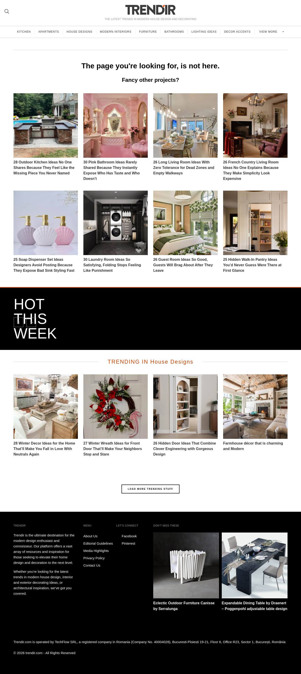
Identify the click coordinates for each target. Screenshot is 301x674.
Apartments (48, 31)
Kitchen (24, 31)
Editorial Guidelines (98, 543)
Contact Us (91, 565)
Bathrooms (174, 31)
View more (268, 31)
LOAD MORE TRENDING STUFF (150, 489)
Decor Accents (237, 31)
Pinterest (125, 543)
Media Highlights (96, 551)
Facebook (126, 536)
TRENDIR (150, 10)
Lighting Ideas (204, 31)
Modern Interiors (116, 31)
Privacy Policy (94, 558)
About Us (90, 536)
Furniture (148, 31)
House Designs (79, 31)
